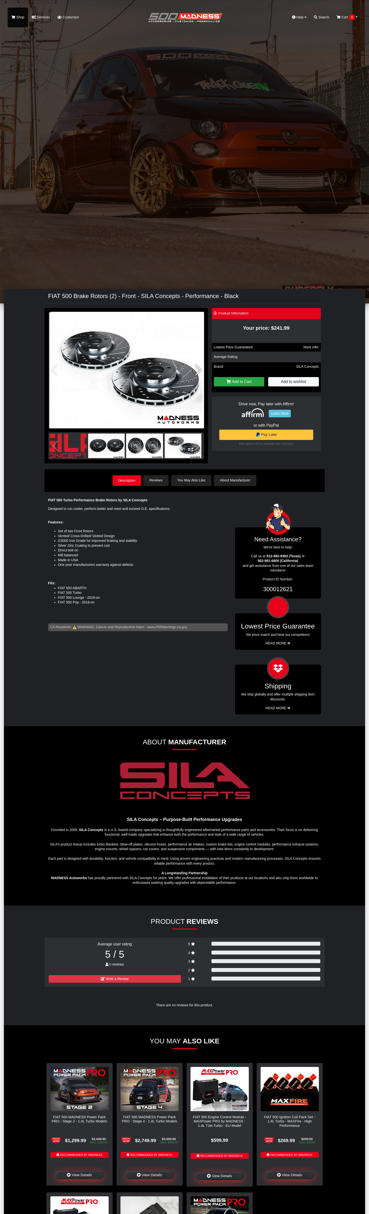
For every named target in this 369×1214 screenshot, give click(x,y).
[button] (198, 370)
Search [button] (321, 17)
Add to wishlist (293, 382)
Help (299, 17)
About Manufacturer (236, 480)
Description (126, 480)
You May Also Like (192, 480)
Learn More (280, 413)
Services (41, 17)
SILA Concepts (307, 366)
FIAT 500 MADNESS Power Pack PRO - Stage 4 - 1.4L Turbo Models (149, 1119)
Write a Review (115, 979)
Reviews (156, 480)
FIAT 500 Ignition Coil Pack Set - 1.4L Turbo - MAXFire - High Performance (289, 1121)
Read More (278, 643)
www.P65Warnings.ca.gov (167, 627)
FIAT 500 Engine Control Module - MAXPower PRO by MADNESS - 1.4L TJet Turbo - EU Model (219, 1121)
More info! (311, 347)
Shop (17, 17)
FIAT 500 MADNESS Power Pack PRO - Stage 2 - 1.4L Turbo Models (79, 1119)
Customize (68, 17)
